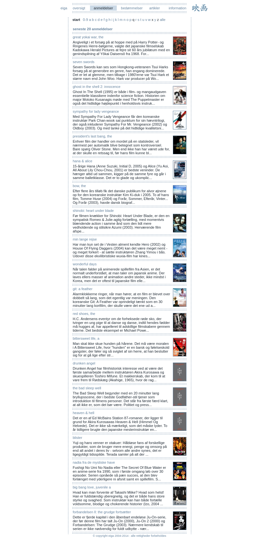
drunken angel (84, 363)
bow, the (79, 186)
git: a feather (83, 289)
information (177, 8)
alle (162, 20)
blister (77, 438)
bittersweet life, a (86, 338)
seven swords (84, 62)
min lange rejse (85, 239)
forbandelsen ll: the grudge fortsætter (102, 512)
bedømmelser (132, 8)
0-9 (85, 20)
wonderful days (85, 264)
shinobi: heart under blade (93, 211)
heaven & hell (84, 413)
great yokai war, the (88, 37)
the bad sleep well (87, 388)
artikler (154, 8)
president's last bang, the (92, 136)
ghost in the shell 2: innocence (97, 87)
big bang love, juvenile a (92, 487)
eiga (64, 8)
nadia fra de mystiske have (94, 462)
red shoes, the (84, 314)
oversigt (79, 8)
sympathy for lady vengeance (96, 111)
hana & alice (83, 161)
